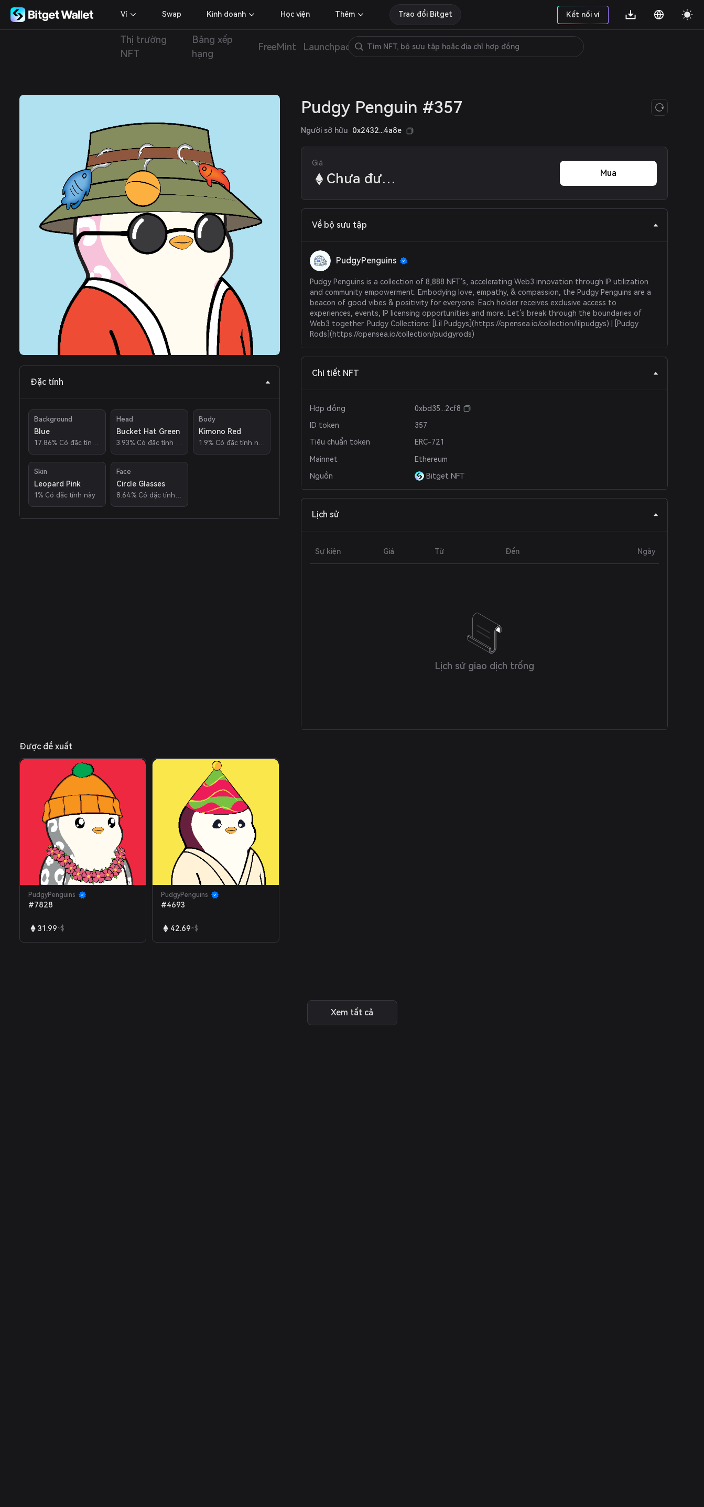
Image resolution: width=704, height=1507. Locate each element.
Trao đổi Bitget (425, 14)
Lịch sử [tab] (485, 514)
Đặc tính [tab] (150, 382)
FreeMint (277, 46)
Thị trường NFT (143, 46)
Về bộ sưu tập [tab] (485, 225)
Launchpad (327, 46)
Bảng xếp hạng (212, 46)
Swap (171, 14)
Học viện (295, 14)
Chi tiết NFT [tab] (485, 373)
